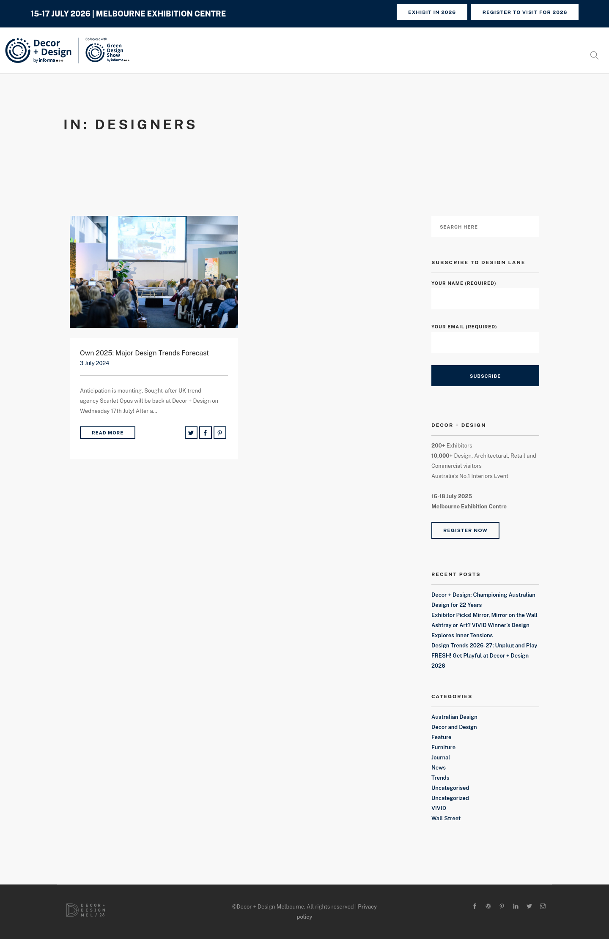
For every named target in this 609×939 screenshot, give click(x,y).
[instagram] (543, 907)
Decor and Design (454, 727)
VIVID (438, 808)
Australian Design (454, 717)
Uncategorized (450, 798)
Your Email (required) (485, 334)
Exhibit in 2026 (431, 12)
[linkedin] (515, 907)
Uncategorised (450, 788)
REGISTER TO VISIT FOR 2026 (524, 12)
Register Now (465, 530)
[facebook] (474, 907)
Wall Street (446, 818)
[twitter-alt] (529, 907)
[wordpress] (488, 907)
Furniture (443, 747)
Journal (440, 757)
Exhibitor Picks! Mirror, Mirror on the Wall (484, 615)
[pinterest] (502, 907)
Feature (441, 737)
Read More (107, 432)
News (438, 767)
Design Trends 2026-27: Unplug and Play (484, 645)
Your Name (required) (485, 291)
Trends (440, 778)
